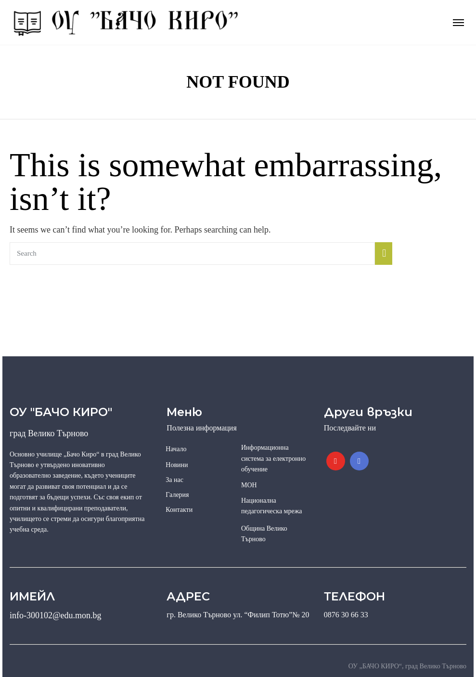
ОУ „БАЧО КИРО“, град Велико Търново (407, 666)
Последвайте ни (350, 428)
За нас (174, 479)
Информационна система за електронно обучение (273, 458)
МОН (249, 485)
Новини (177, 465)
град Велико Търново (49, 433)
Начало (176, 449)
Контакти (179, 509)
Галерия (177, 494)
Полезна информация (201, 428)
